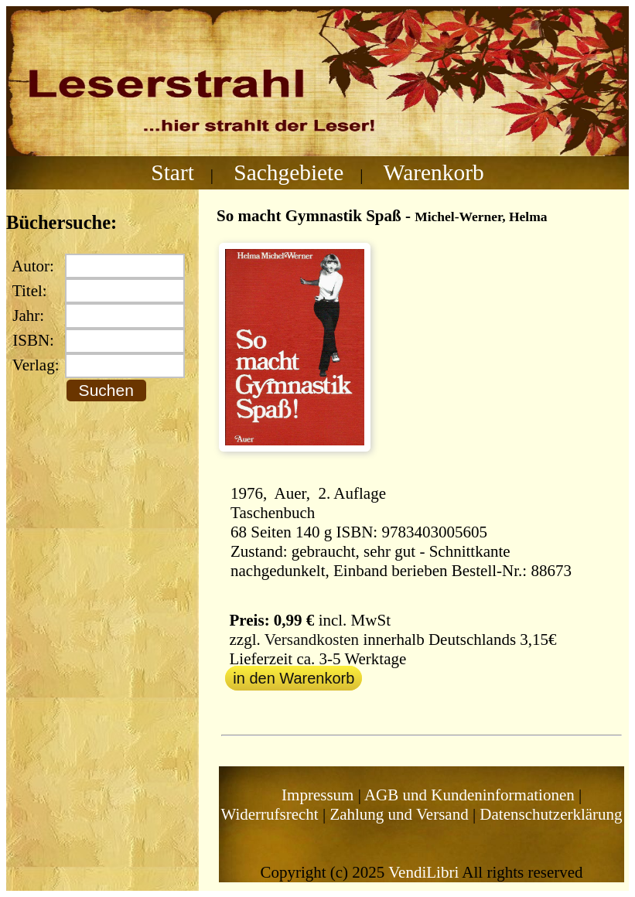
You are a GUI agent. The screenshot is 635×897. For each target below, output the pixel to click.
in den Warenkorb (293, 678)
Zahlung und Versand (398, 814)
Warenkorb (434, 172)
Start (172, 172)
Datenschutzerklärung (551, 814)
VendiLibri (423, 872)
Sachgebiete (288, 172)
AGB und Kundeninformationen (469, 795)
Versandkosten (312, 639)
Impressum (317, 795)
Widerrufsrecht (269, 814)
